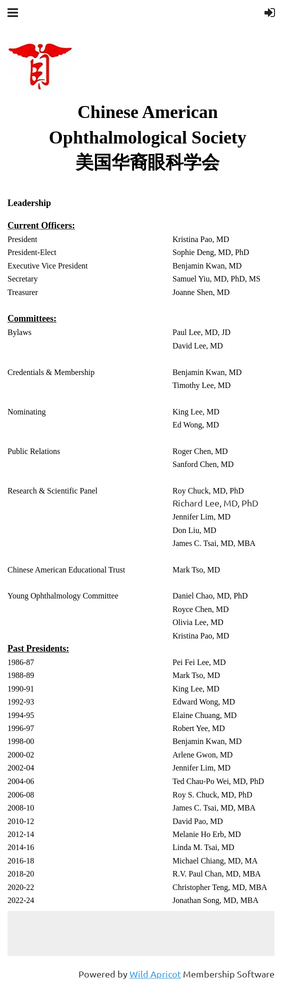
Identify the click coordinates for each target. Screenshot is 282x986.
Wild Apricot (155, 973)
